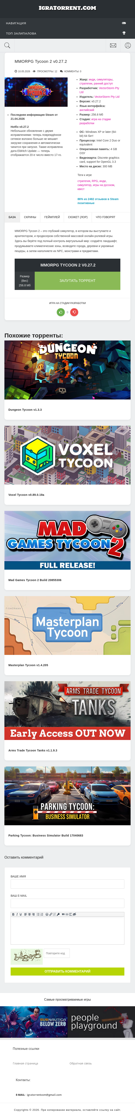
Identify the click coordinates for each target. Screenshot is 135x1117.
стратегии (86, 83)
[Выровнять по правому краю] (33, 914)
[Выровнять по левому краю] (26, 914)
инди (92, 79)
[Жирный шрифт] (13, 914)
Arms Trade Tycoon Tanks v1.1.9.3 (32, 750)
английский (87, 110)
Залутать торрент (78, 281)
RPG (95, 181)
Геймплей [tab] (52, 217)
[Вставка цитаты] (63, 914)
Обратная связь (81, 1063)
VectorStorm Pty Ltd (107, 96)
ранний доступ (103, 83)
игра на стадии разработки (67, 303)
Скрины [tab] (30, 217)
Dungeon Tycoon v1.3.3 (25, 409)
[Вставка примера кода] (67, 914)
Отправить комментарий (67, 971)
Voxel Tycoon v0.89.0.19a (26, 494)
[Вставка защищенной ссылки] (58, 914)
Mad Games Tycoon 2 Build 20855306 (34, 580)
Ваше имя (18, 876)
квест (81, 189)
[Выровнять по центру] (29, 914)
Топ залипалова (66, 33)
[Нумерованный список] (42, 914)
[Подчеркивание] (21, 914)
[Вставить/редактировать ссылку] (51, 914)
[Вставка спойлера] (71, 914)
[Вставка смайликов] (47, 914)
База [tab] (12, 217)
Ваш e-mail (19, 895)
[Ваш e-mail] (67, 903)
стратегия (84, 181)
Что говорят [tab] (105, 217)
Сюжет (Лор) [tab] (77, 217)
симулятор (84, 185)
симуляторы (105, 79)
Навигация (66, 23)
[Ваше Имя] (67, 884)
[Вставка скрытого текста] (74, 914)
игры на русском (103, 185)
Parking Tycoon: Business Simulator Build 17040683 (45, 835)
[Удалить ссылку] (54, 914)
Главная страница (25, 1063)
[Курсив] (17, 914)
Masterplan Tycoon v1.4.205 (28, 665)
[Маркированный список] (38, 914)
